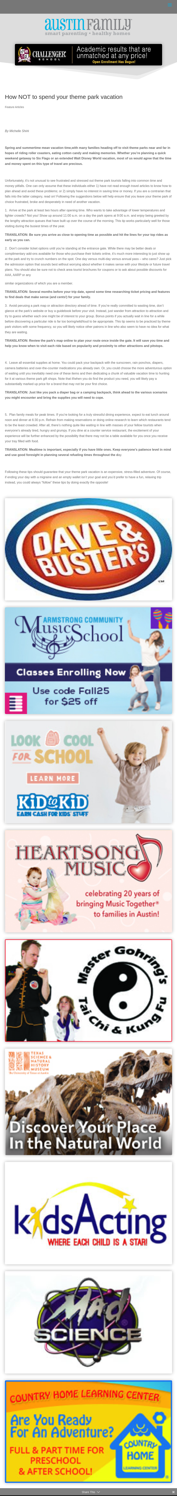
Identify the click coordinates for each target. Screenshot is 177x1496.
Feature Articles (14, 107)
